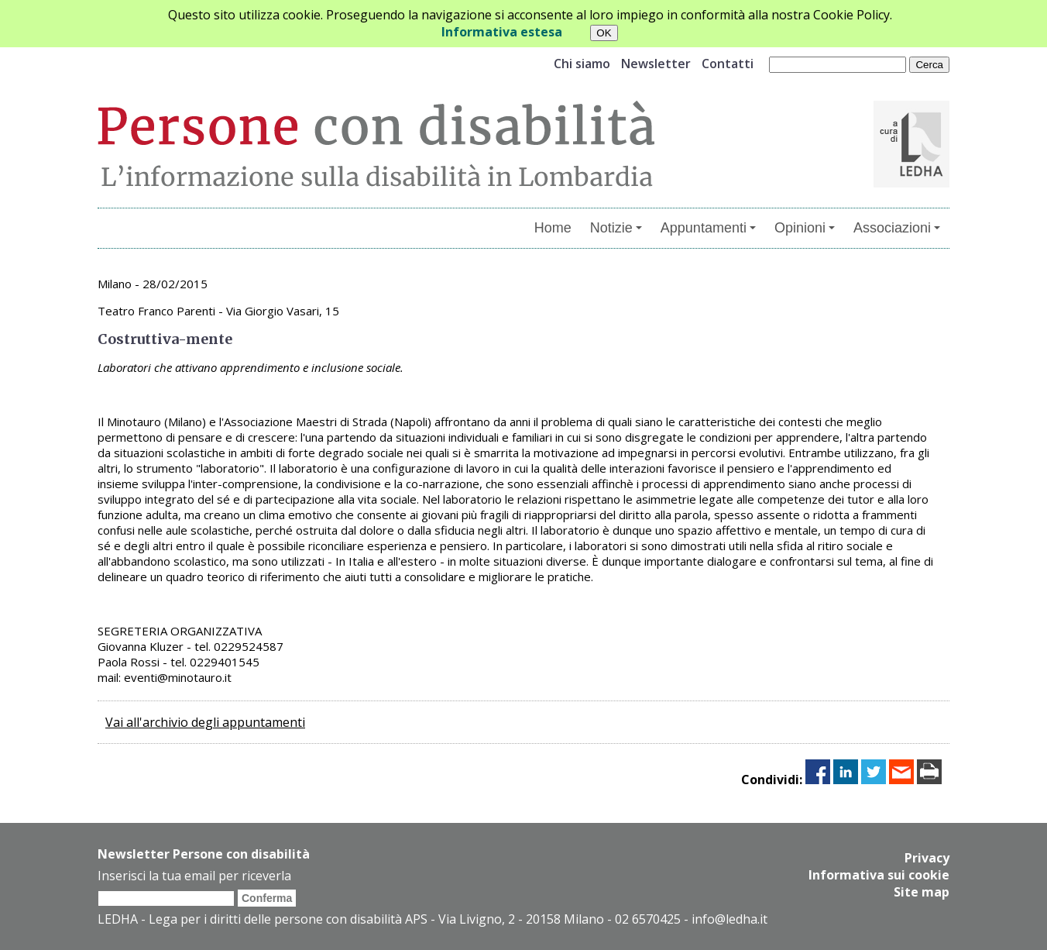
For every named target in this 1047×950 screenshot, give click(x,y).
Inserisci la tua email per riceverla (194, 875)
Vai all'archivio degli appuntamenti (205, 722)
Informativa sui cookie (878, 874)
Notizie (616, 228)
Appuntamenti (708, 228)
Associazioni (896, 228)
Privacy (927, 857)
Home (553, 228)
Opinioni (804, 228)
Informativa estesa (501, 31)
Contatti (727, 63)
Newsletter (656, 63)
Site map (921, 891)
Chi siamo (582, 63)
